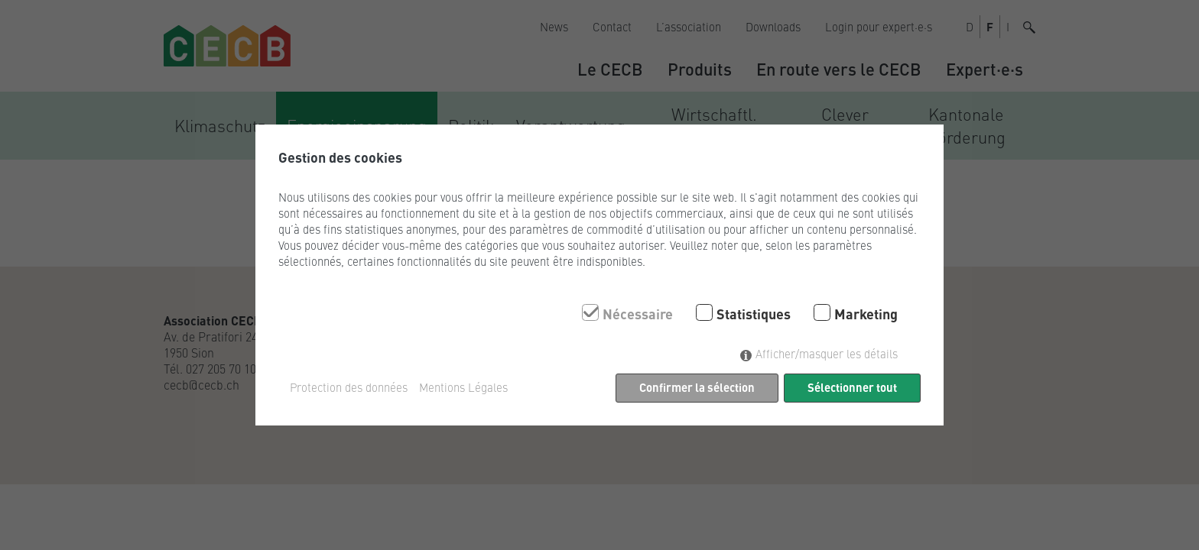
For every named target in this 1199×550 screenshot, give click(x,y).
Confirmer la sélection (697, 387)
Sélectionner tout (852, 387)
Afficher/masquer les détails (826, 353)
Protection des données (349, 387)
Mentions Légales (463, 387)
